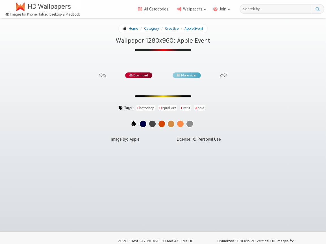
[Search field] (277, 9)
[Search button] (317, 9)
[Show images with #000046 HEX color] (143, 124)
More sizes (187, 75)
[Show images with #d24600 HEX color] (162, 124)
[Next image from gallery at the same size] (223, 75)
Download (138, 75)
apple (199, 107)
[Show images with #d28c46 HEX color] (171, 124)
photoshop (145, 107)
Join (222, 9)
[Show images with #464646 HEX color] (152, 124)
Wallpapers (192, 9)
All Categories (156, 9)
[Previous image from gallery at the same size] (102, 75)
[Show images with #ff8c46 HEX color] (180, 124)
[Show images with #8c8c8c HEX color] (190, 124)
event (185, 107)
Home (133, 28)
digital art (167, 107)
